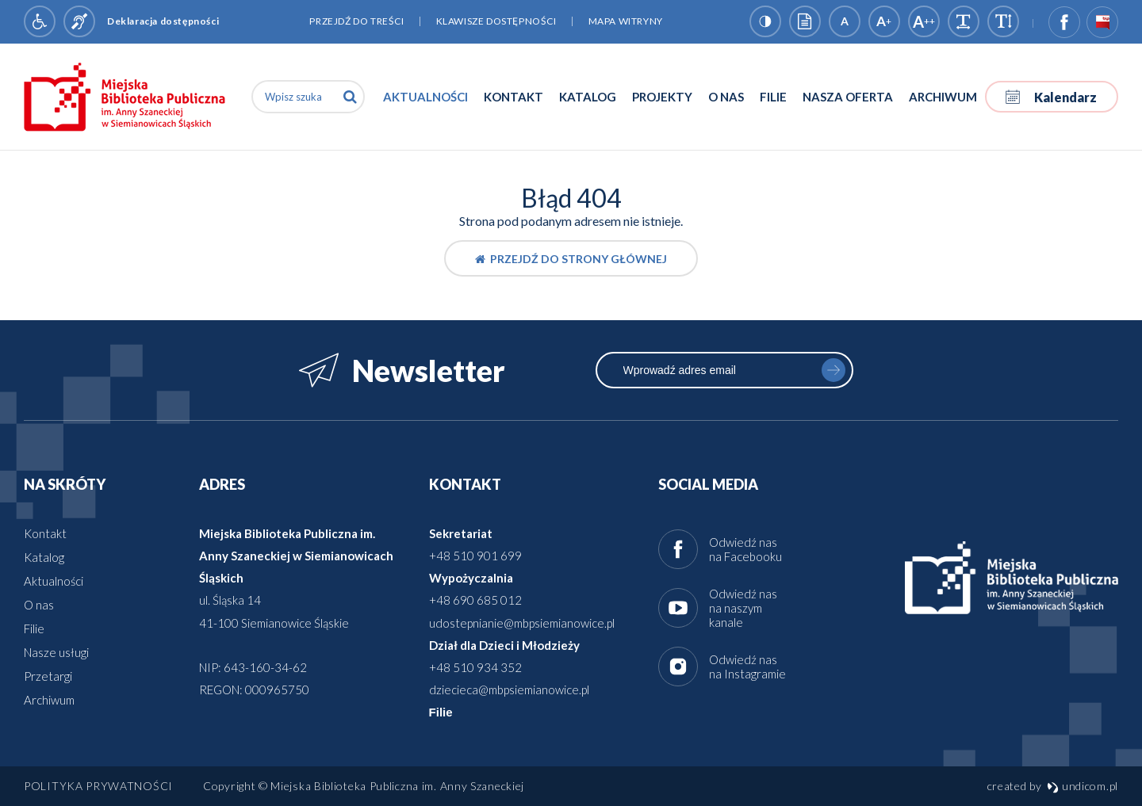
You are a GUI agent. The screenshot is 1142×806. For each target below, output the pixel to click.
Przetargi (48, 676)
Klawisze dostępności (496, 21)
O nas (726, 97)
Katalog (587, 97)
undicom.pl (1082, 786)
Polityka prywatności (98, 786)
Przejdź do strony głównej (571, 258)
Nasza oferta (848, 97)
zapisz (833, 370)
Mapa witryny (625, 21)
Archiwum (943, 97)
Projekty (662, 97)
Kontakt (513, 97)
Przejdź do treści (356, 21)
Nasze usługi (56, 652)
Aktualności (425, 97)
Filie (773, 97)
